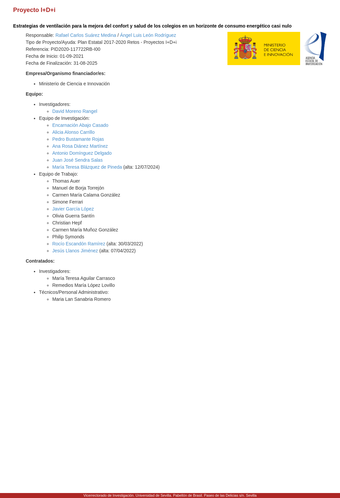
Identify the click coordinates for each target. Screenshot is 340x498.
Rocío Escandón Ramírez (78, 243)
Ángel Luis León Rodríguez (148, 35)
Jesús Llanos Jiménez (75, 250)
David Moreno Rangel (74, 111)
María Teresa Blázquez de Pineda (87, 167)
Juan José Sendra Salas (77, 160)
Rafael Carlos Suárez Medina (85, 35)
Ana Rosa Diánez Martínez (80, 146)
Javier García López (73, 208)
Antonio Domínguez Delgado (82, 153)
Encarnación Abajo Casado (80, 125)
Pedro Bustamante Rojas (78, 139)
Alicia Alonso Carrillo (73, 132)
